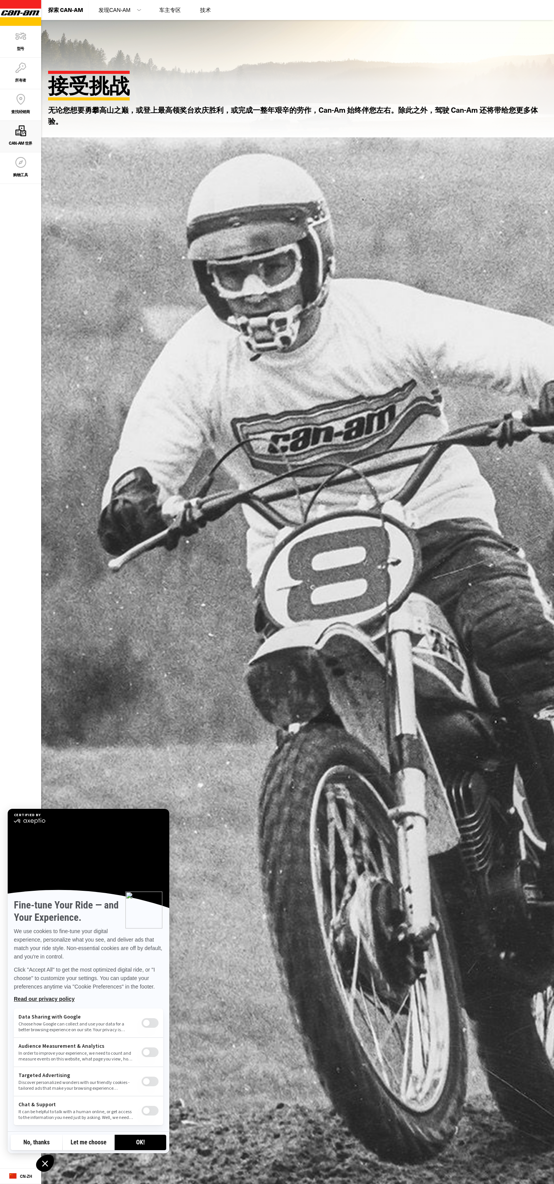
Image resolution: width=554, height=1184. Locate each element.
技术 (205, 10)
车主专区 (170, 10)
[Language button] (20, 1176)
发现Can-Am (114, 10)
